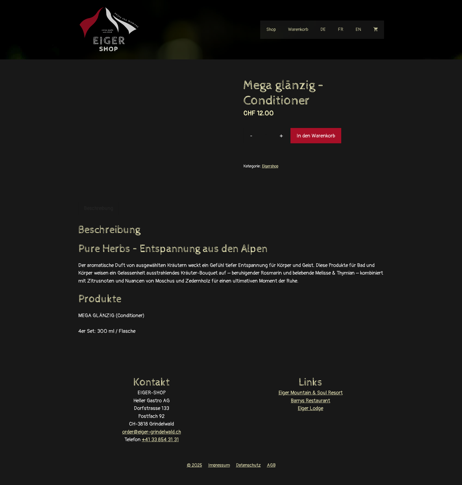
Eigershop (270, 166)
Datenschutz (248, 465)
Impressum (219, 465)
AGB (271, 465)
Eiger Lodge (310, 408)
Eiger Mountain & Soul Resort (311, 392)
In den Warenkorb (316, 136)
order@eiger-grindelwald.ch (151, 432)
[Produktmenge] (266, 135)
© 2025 (194, 465)
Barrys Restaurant (310, 400)
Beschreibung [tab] (98, 208)
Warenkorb (298, 29)
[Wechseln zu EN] (358, 30)
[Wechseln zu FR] (340, 30)
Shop (271, 29)
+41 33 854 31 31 (160, 439)
